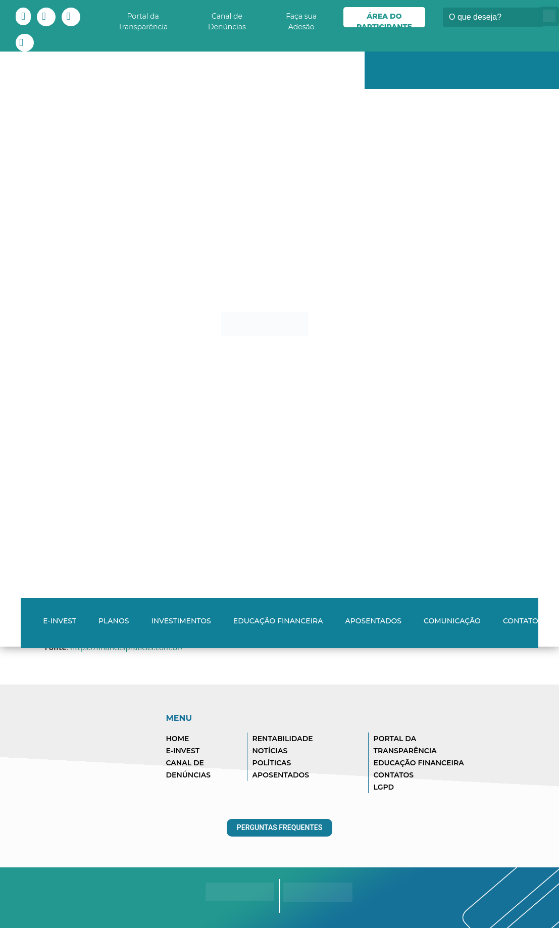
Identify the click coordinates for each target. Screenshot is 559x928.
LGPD (384, 787)
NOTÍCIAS (270, 750)
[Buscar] (493, 17)
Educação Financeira (278, 620)
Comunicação (452, 620)
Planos (113, 620)
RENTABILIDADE (282, 738)
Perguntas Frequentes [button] (280, 827)
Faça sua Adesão (301, 19)
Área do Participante (384, 19)
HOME (177, 738)
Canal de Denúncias (227, 19)
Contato (520, 620)
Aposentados (373, 620)
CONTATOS (394, 774)
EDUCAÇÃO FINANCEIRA (419, 762)
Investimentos (181, 620)
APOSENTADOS (281, 774)
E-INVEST (59, 620)
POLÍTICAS (271, 762)
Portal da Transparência (143, 19)
